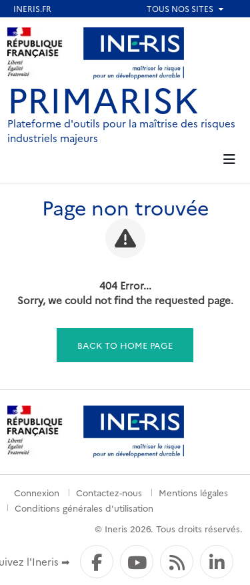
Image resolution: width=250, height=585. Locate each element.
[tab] (229, 159)
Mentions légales (193, 492)
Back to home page (125, 345)
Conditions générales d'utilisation (84, 508)
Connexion (36, 492)
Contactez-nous (109, 492)
